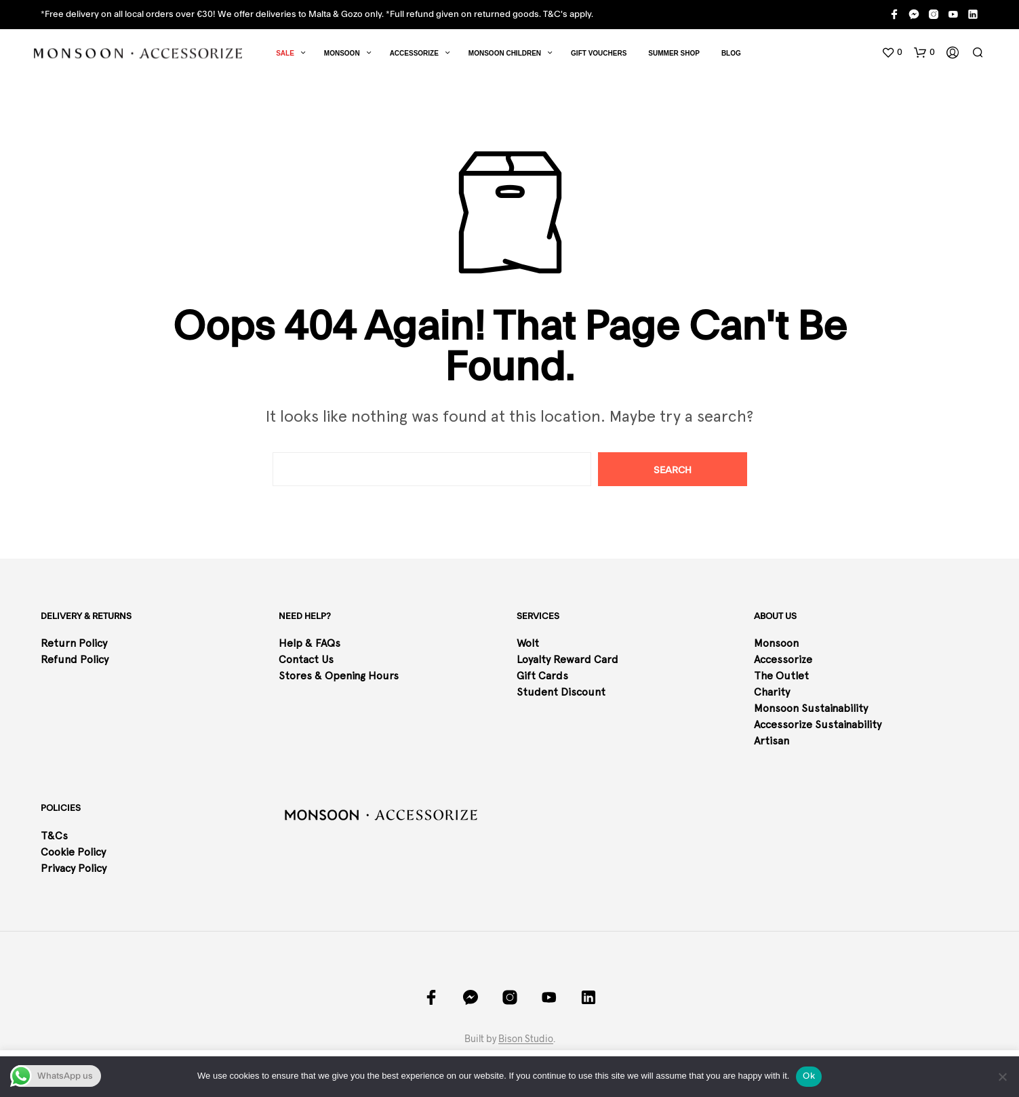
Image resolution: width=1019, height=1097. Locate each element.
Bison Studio (525, 1038)
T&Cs (54, 835)
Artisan (771, 740)
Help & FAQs (309, 643)
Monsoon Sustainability (811, 708)
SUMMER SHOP (674, 53)
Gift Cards (542, 675)
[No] (1002, 1076)
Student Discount (561, 691)
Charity (772, 691)
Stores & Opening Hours (339, 675)
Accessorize (414, 53)
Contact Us (306, 659)
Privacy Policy (73, 868)
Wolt (528, 643)
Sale (285, 53)
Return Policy (75, 643)
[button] (891, 53)
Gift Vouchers (598, 53)
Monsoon (342, 53)
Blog (731, 53)
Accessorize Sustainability (817, 724)
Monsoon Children (504, 53)
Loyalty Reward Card (567, 659)
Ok (809, 1076)
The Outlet (781, 675)
